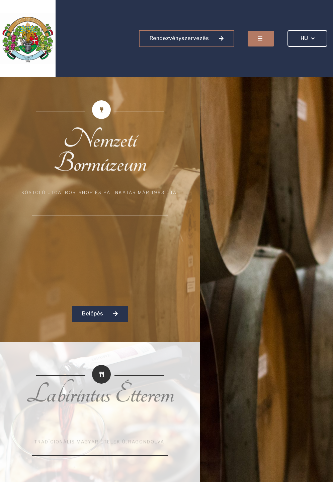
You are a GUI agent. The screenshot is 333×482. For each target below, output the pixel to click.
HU (308, 38)
